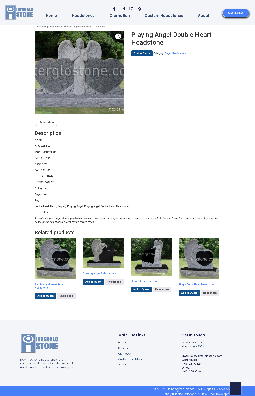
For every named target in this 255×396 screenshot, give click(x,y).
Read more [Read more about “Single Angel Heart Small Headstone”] (66, 295)
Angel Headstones (175, 53)
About (203, 15)
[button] (118, 36)
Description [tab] (46, 122)
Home (51, 15)
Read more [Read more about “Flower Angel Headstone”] (162, 289)
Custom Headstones (164, 15)
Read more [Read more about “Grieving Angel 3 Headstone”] (114, 281)
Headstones (83, 15)
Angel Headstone (53, 26)
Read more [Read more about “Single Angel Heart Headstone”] (210, 292)
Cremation (119, 15)
